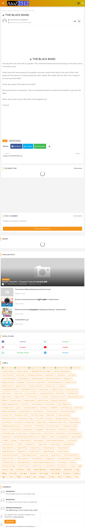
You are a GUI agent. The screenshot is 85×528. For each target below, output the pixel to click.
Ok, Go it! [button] (10, 521)
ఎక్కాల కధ (5, 469)
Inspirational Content (9, 418)
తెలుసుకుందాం (67, 473)
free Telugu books (64, 404)
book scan (30, 382)
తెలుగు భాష (33, 473)
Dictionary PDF (73, 393)
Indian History (50, 415)
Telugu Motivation (8, 451)
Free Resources (50, 404)
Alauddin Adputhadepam (62, 371)
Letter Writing (6, 422)
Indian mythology (64, 415)
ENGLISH (5, 400)
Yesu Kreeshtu (62, 466)
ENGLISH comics (16, 400)
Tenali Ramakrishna (63, 458)
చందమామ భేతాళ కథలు (40, 469)
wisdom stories (37, 466)
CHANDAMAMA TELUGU (28, 389)
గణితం (29, 469)
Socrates (52, 437)
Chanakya (61, 386)
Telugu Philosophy (48, 451)
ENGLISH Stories (13, 10)
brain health (41, 382)
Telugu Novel (21, 451)
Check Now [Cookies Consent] (17, 517)
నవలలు (11, 477)
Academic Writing (8, 371)
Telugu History (35, 448)
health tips (78, 408)
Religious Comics (35, 433)
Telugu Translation (22, 458)
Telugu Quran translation (10, 455)
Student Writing (25, 440)
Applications (49, 375)
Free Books (25, 404)
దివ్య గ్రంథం (76, 473)
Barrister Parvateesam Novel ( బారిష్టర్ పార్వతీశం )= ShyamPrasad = (37, 299)
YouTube (72, 466)
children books (44, 389)
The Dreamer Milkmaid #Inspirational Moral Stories (33, 289)
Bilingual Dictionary (8, 382)
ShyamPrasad (6, 437)
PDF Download (51, 429)
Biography (21, 382)
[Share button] (49, 146)
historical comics (52, 411)
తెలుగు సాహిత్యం (55, 473)
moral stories (27, 426)
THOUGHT (76, 458)
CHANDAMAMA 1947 (22, 320)
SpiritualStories (63, 437)
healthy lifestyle (24, 411)
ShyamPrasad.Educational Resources (26, 437)
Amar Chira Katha (7, 375)
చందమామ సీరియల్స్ (54, 469)
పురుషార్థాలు (42, 477)
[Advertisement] (42, 42)
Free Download (37, 404)
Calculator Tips (50, 386)
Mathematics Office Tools (57, 422)
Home (4, 10)
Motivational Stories (53, 426)
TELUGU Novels (34, 451)
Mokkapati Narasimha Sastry (11, 426)
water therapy (62, 462)
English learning (29, 400)
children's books (57, 389)
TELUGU (20, 444)
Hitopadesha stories (21, 415)
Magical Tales (41, 422)
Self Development (74, 433)
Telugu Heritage (21, 448)
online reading (15, 429)
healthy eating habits (9, 411)
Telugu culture (55, 444)
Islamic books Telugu (26, 418)
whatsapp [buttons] (65, 341)
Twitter (29, 146)
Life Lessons (18, 422)
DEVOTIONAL (60, 393)
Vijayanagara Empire (23, 462)
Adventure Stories (22, 371)
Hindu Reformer (38, 411)
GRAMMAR (54, 408)
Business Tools (21, 386)
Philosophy (72, 429)
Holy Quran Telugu (37, 415)
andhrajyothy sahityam (35, 375)
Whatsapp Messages (9, 466)
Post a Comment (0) (42, 229)
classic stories (6, 393)
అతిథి (79, 466)
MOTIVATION (39, 426)
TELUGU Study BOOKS (70, 455)
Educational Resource (75, 397)
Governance (44, 408)
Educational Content (58, 397)
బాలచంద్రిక (51, 477)
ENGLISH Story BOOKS (58, 400)
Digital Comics (19, 397)
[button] (78, 3)
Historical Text (7, 415)
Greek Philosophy (66, 408)
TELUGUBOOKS (37, 458)
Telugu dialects (68, 444)
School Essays (60, 433)
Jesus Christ (40, 418)
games (18, 408)
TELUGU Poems (63, 451)
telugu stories (55, 455)
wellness (73, 462)
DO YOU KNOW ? (32, 397)
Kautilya (49, 418)
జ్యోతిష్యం (4, 473)
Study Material (38, 440)
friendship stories (7, 408)
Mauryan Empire (74, 422)
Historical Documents (68, 411)
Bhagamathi (67, 379)
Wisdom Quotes (24, 466)
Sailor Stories (48, 433)
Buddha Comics (70, 382)
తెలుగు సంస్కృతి (43, 473)
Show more (78, 168)
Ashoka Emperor (24, 379)
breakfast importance (55, 382)
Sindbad (43, 437)
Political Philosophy (8, 433)
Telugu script (43, 455)
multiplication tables (70, 426)
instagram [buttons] (23, 347)
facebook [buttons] (23, 341)
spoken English (76, 437)
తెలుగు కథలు (13, 473)
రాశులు (77, 477)
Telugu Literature (63, 448)
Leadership (74, 418)
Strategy (14, 440)
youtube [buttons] (65, 347)
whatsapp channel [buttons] (23, 353)
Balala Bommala (37, 379)
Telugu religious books (28, 455)
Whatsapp (41, 146)
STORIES (5, 440)
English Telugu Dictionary (10, 404)
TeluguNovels (49, 458)
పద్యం (34, 477)
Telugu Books (30, 444)
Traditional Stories (8, 462)
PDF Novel (62, 429)
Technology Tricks (8, 444)
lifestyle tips (30, 422)
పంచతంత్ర (27, 477)
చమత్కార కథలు (67, 469)
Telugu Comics (42, 444)
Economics (44, 397)
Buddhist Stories (7, 386)
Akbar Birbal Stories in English (41, 371)
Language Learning (61, 418)
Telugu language (48, 448)
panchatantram (28, 429)
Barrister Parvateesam (53, 379)
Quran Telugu (22, 433)
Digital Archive (7, 397)
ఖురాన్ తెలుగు (20, 469)
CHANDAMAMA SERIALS (9, 389)
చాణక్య (77, 469)
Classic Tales (18, 393)
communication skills (46, 393)
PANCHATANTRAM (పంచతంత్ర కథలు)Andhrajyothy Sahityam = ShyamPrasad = (41, 309)
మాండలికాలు (68, 477)
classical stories (31, 393)
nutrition (5, 429)
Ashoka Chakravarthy (9, 379)
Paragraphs (39, 429)
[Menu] (3, 3)
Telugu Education (8, 448)
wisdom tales (49, 466)
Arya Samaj (71, 375)
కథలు (12, 469)
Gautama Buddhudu (30, 408)
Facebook (17, 146)
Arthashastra (61, 375)
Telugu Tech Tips (7, 458)
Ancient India (20, 375)
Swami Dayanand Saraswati (55, 440)
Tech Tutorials (71, 440)
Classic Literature (71, 389)
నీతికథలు (19, 477)
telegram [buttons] (65, 353)
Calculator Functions (35, 386)
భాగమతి (59, 477)
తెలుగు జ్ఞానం (23, 473)
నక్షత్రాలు (4, 477)
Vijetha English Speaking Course (43, 462)
